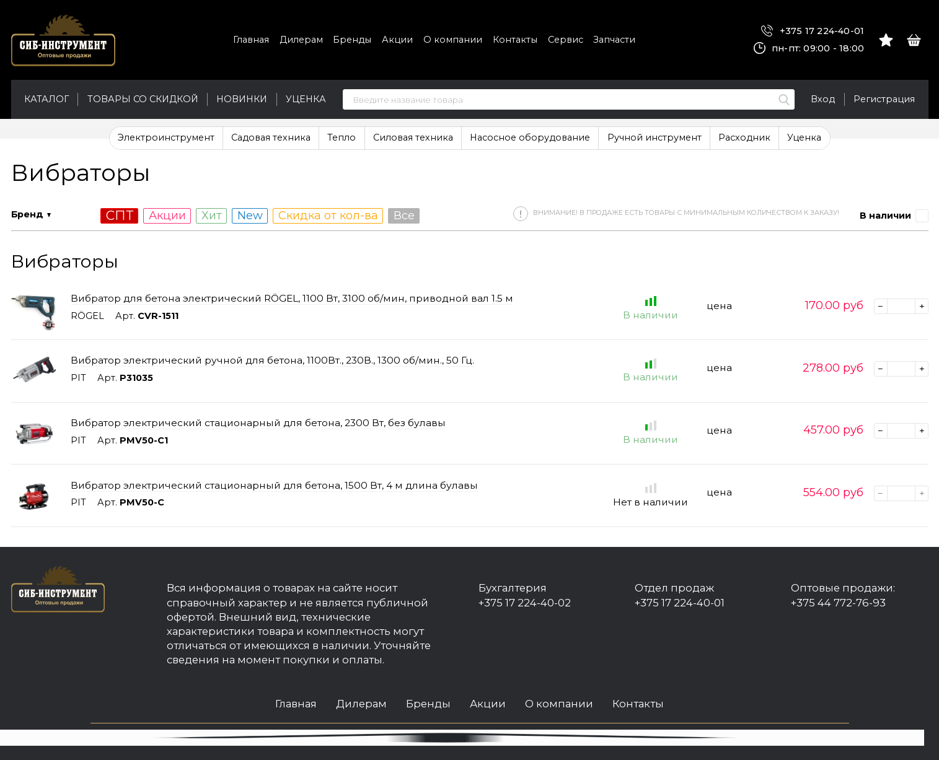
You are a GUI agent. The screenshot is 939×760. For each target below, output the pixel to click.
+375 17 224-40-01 (812, 31)
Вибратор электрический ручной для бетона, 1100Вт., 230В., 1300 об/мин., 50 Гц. (272, 360)
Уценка (306, 99)
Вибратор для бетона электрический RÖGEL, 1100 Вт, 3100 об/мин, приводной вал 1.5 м (292, 298)
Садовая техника (271, 137)
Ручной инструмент (654, 137)
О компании (452, 39)
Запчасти (614, 39)
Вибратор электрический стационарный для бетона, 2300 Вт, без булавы (258, 423)
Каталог (46, 99)
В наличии (885, 215)
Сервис (565, 39)
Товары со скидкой (142, 99)
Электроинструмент (166, 137)
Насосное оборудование (530, 137)
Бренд (27, 214)
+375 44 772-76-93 (838, 602)
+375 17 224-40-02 (524, 602)
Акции (397, 39)
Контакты (515, 39)
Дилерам (301, 39)
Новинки (241, 99)
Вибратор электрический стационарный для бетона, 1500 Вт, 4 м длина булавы (274, 485)
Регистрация (884, 99)
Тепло (341, 137)
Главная (251, 39)
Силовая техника (413, 137)
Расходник (744, 137)
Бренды (352, 39)
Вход (823, 99)
